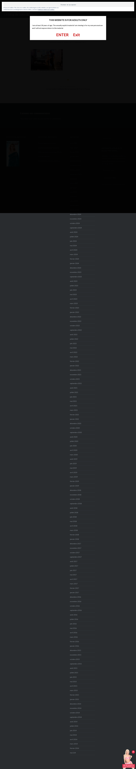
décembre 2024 (75, 214)
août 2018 (73, 508)
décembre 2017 (75, 544)
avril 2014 (73, 739)
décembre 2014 (75, 704)
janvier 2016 (74, 646)
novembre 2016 (75, 601)
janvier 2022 (74, 366)
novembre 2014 (75, 708)
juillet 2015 (74, 673)
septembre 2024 (76, 228)
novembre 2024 (75, 219)
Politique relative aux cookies (46, 9)
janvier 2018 (74, 539)
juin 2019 (73, 463)
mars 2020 (74, 455)
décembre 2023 (75, 268)
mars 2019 (74, 477)
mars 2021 (74, 410)
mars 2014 (74, 744)
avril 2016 (73, 633)
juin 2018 (73, 517)
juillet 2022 (74, 339)
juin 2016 (73, 624)
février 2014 (74, 748)
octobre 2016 (75, 606)
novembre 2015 (75, 655)
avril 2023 (73, 299)
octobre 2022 (75, 325)
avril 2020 (73, 450)
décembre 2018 (75, 490)
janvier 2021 (74, 419)
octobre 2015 (75, 659)
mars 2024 (74, 254)
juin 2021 (73, 397)
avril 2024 (73, 250)
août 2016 (73, 615)
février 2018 (74, 535)
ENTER (62, 34)
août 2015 (73, 668)
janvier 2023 (74, 312)
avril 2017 (73, 579)
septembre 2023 (76, 277)
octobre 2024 (75, 223)
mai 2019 (73, 468)
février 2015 (74, 695)
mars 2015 (74, 690)
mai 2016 (73, 628)
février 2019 (74, 481)
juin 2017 (73, 570)
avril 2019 (73, 472)
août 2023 (73, 281)
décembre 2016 (75, 597)
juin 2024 (73, 241)
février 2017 (74, 588)
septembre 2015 (76, 664)
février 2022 (74, 361)
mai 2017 (73, 575)
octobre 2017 (75, 553)
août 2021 (73, 388)
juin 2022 (73, 343)
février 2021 (74, 415)
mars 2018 (74, 530)
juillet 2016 (74, 619)
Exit (76, 34)
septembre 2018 (76, 503)
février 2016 (74, 641)
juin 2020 (73, 446)
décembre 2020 (75, 423)
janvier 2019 (74, 486)
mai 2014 (73, 735)
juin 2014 (73, 730)
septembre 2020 (76, 432)
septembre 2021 (76, 383)
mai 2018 (73, 521)
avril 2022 (73, 352)
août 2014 (73, 722)
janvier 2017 (74, 592)
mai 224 (73, 753)
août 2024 (73, 232)
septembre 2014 (76, 717)
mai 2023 (73, 294)
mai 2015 (73, 682)
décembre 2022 (75, 317)
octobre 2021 (75, 379)
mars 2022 (74, 357)
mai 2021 (73, 401)
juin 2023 (73, 290)
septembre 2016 (76, 610)
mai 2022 (73, 348)
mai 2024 (73, 245)
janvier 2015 (74, 699)
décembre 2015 (75, 650)
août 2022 (73, 334)
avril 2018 (73, 526)
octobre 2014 (75, 713)
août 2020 (73, 437)
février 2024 (74, 259)
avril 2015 (73, 686)
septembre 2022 (76, 330)
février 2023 (74, 308)
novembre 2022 (75, 321)
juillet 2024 (74, 237)
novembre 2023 (75, 272)
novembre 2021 (75, 374)
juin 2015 (73, 677)
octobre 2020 (75, 428)
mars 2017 (74, 584)
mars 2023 (74, 303)
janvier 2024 (74, 263)
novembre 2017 (75, 548)
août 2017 (73, 561)
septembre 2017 (76, 557)
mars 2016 (74, 637)
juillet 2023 (74, 286)
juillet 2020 (74, 441)
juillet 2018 (74, 512)
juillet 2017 (74, 566)
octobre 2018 (75, 499)
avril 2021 (73, 406)
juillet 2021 (74, 392)
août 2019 (73, 459)
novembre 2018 (75, 495)
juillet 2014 (74, 726)
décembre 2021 (75, 370)
